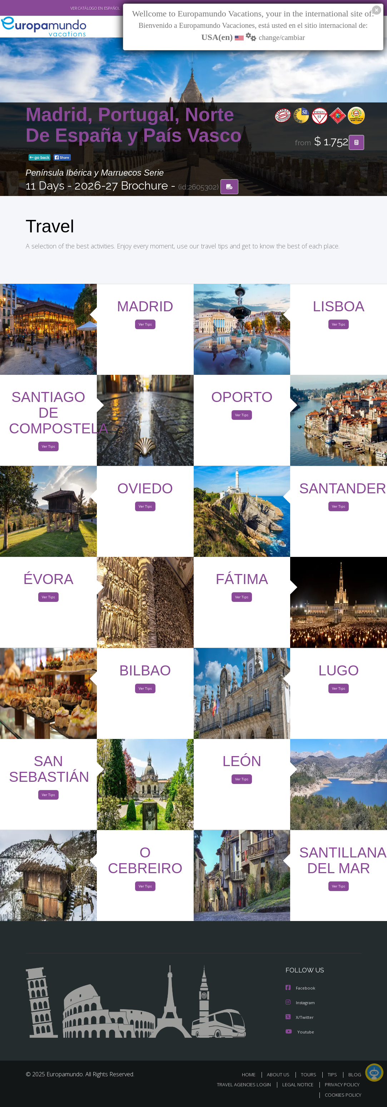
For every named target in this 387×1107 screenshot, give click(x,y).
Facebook (301, 989)
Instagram (301, 1003)
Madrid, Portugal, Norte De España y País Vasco (134, 125)
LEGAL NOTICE (294, 1084)
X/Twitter (300, 1017)
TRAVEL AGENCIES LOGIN (238, 1084)
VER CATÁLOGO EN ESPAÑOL (78, 8)
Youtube (300, 1032)
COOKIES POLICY (342, 1095)
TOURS (310, 1074)
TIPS (333, 1074)
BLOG (354, 1074)
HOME (252, 1074)
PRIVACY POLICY (340, 1084)
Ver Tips (145, 325)
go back (40, 158)
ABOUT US (280, 1074)
